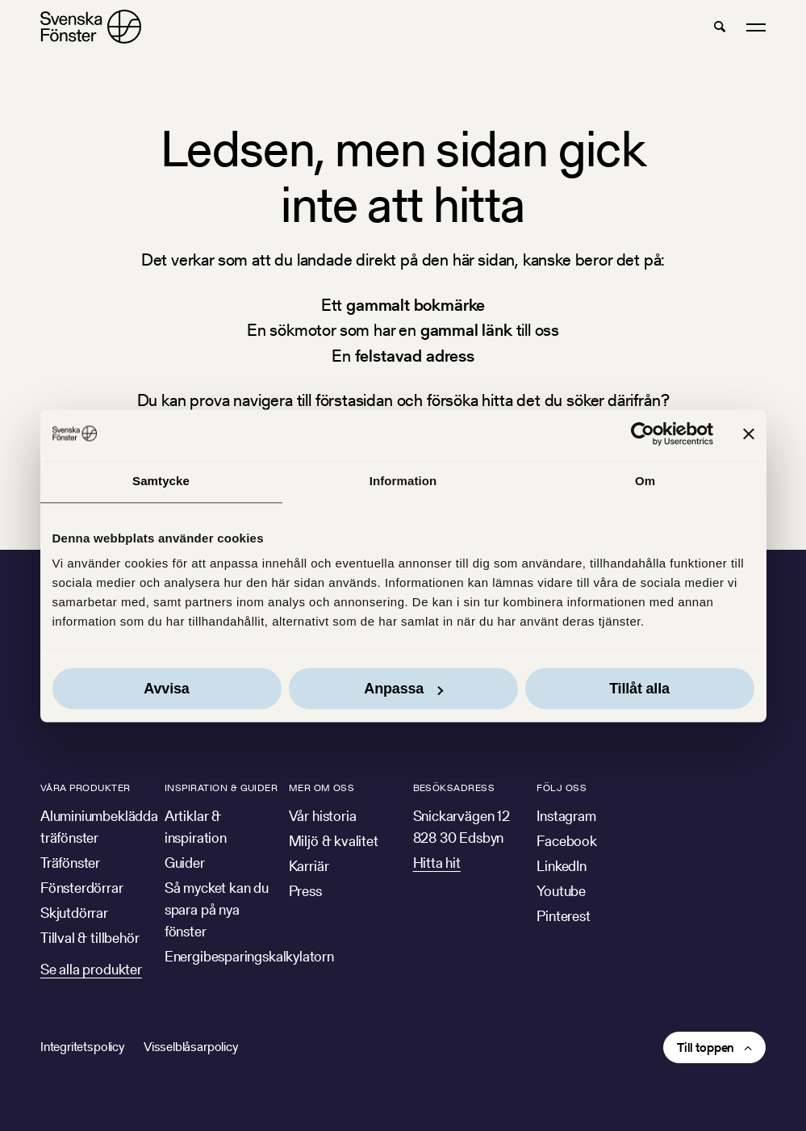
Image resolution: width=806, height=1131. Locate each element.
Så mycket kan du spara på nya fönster (217, 909)
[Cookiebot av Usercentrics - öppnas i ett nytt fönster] (642, 433)
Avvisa (166, 689)
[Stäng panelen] (748, 433)
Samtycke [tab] (161, 480)
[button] (719, 26)
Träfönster (70, 862)
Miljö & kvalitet (333, 841)
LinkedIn (562, 866)
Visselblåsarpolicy (191, 1046)
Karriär (309, 866)
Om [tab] (645, 480)
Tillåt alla (639, 689)
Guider (185, 862)
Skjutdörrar (74, 913)
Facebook (567, 841)
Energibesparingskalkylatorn (249, 956)
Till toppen (705, 1047)
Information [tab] (403, 480)
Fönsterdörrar (81, 888)
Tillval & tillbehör (90, 938)
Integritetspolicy (82, 1046)
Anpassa (403, 689)
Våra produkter (85, 787)
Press (305, 891)
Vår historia (323, 816)
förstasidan (354, 400)
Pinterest (563, 916)
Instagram (566, 816)
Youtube (561, 891)
